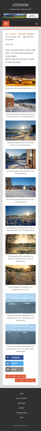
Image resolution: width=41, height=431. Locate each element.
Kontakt (21, 408)
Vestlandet (29, 37)
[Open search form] (36, 24)
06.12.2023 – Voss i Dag (24, 380)
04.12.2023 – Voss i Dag (16, 376)
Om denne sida (21, 413)
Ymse (22, 417)
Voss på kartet (21, 398)
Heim (21, 393)
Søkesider (21, 403)
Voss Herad (9, 39)
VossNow (20, 4)
